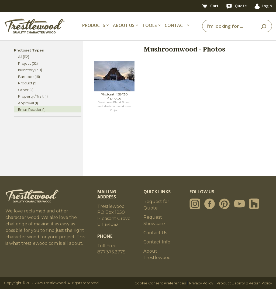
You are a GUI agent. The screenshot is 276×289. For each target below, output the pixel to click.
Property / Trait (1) (33, 96)
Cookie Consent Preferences (160, 283)
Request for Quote (156, 205)
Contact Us (155, 232)
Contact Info (156, 242)
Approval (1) (28, 103)
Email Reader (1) (32, 109)
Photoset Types (29, 50)
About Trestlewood (157, 254)
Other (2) (25, 90)
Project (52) (28, 63)
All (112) (23, 56)
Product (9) (27, 83)
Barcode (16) (29, 76)
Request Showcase (154, 220)
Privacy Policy (201, 283)
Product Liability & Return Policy (244, 283)
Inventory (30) (30, 70)
